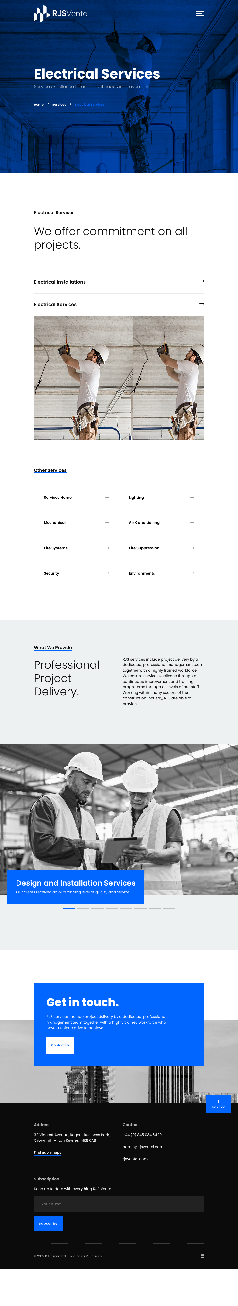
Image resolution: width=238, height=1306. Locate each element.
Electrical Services (119, 304)
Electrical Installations (119, 282)
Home (39, 104)
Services (59, 104)
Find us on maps (47, 1152)
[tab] (119, 282)
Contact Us (60, 1045)
